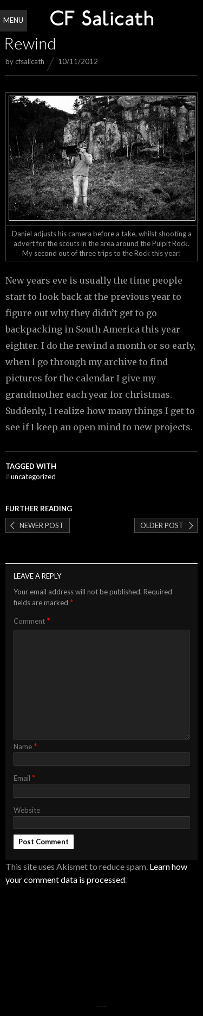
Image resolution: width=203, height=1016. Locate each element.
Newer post (41, 525)
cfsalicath (29, 61)
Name (25, 746)
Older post (162, 525)
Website (27, 810)
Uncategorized (30, 476)
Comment (32, 620)
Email (25, 777)
